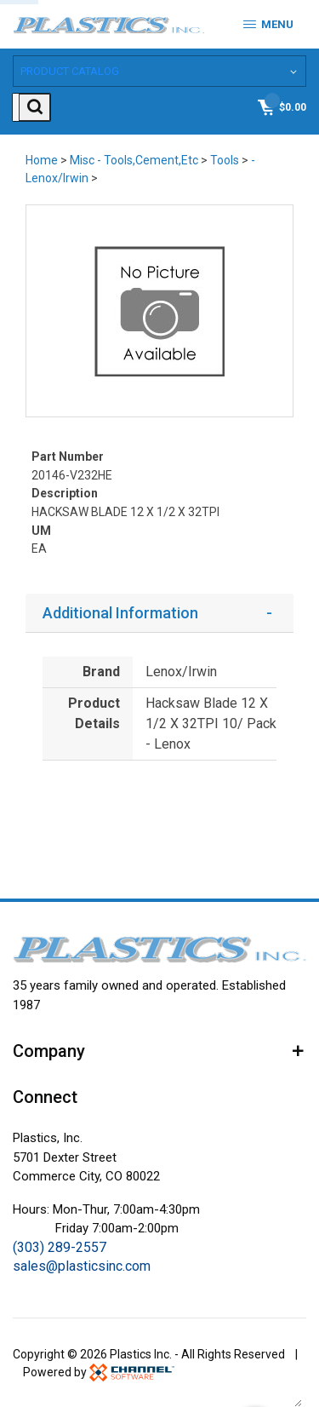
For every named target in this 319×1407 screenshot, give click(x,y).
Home (42, 158)
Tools (224, 158)
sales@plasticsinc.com (82, 1264)
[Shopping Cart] (280, 106)
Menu (268, 24)
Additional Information (120, 610)
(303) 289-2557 (59, 1246)
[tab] (159, 611)
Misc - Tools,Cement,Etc (134, 158)
